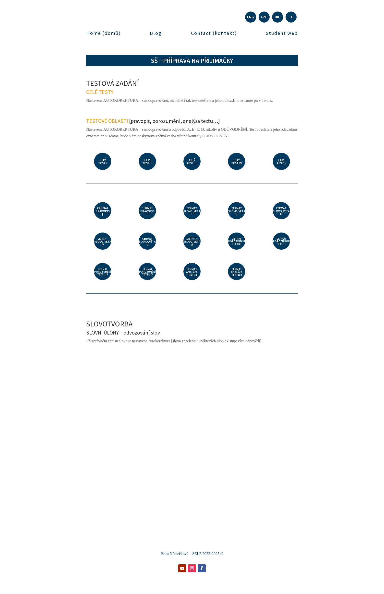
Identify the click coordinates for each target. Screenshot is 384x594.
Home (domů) (103, 33)
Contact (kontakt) (214, 33)
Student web (282, 33)
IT (291, 16)
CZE (264, 16)
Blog (156, 33)
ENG (250, 16)
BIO (277, 16)
